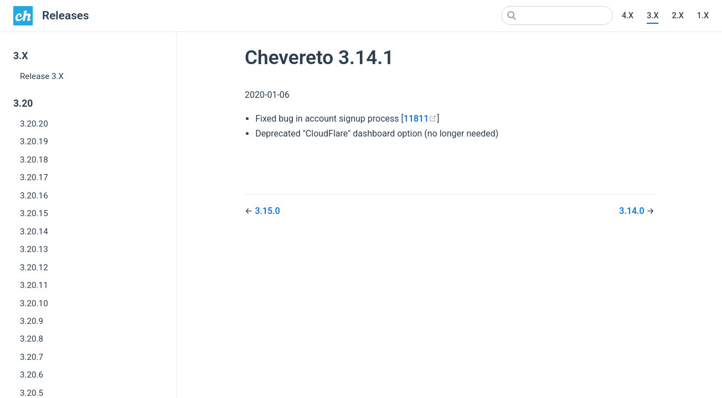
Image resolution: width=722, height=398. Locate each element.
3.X (652, 15)
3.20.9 (31, 321)
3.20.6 (31, 375)
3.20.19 (34, 141)
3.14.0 (632, 211)
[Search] (557, 15)
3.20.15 (34, 213)
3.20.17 (34, 177)
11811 (420, 118)
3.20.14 (34, 232)
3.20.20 (34, 124)
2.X (677, 15)
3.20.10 (34, 303)
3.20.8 (31, 339)
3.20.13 (34, 249)
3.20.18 (34, 160)
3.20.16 (34, 196)
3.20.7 (31, 357)
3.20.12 (34, 268)
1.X (703, 15)
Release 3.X (42, 76)
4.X (627, 15)
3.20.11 (34, 285)
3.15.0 (267, 211)
